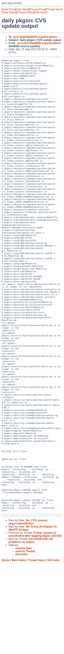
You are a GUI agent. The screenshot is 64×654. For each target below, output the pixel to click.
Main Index (19, 650)
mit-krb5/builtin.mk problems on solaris (31, 631)
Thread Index (25, 12)
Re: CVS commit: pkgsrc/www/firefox (28, 612)
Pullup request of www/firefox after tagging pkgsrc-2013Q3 (35, 625)
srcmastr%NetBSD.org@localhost (39, 43)
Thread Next (53, 9)
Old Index (40, 12)
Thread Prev (37, 9)
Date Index (9, 12)
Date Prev (8, 9)
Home (5, 650)
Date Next (22, 9)
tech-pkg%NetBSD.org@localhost (35, 36)
